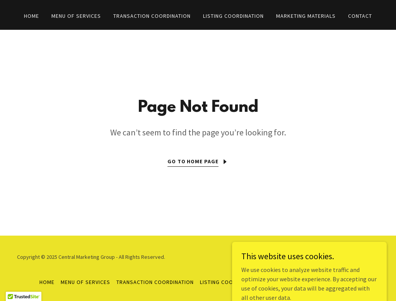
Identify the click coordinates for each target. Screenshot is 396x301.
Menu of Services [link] (76, 15)
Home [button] (47, 282)
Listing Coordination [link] (233, 15)
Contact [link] (360, 15)
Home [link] (31, 15)
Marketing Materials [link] (306, 15)
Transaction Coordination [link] (152, 15)
